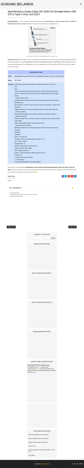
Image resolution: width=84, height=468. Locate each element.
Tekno (24, 17)
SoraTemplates (45, 464)
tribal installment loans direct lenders (38, 438)
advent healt (31, 446)
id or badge (31, 455)
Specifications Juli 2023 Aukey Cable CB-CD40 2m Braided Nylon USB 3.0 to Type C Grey (50, 62)
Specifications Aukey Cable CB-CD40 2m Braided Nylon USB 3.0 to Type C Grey (48, 167)
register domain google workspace (37, 442)
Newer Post (11, 227)
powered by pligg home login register (38, 434)
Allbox (20, 17)
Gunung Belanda (17, 4)
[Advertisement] (42, 258)
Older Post (72, 227)
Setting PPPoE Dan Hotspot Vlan (39, 365)
